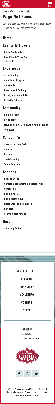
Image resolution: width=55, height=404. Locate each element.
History (8, 154)
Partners (8, 208)
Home (5, 11)
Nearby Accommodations (17, 95)
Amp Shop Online (12, 228)
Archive (8, 149)
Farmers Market (12, 114)
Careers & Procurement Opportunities (24, 183)
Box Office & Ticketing (16, 57)
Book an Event (11, 178)
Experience (12, 68)
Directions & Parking (15, 90)
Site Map (42, 389)
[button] (50, 4)
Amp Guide (9, 85)
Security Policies (13, 100)
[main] (27, 130)
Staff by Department (15, 213)
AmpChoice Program (14, 80)
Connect (9, 172)
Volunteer (9, 129)
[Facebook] (19, 373)
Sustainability (11, 159)
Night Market (10, 119)
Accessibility (11, 75)
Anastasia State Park (15, 144)
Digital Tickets (12, 60)
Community (11, 108)
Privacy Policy (30, 391)
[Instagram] (27, 373)
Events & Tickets (16, 45)
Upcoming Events (13, 52)
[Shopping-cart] (35, 373)
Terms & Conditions (15, 391)
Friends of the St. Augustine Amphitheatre (26, 124)
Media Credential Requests (18, 203)
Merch (7, 221)
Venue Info (11, 137)
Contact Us (10, 188)
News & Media (11, 193)
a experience (27, 395)
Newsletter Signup (13, 198)
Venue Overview (12, 164)
